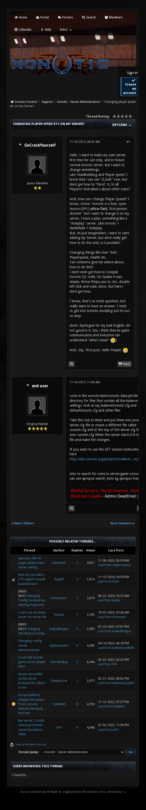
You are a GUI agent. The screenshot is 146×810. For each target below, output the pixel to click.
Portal (42, 17)
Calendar (22, 29)
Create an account (129, 86)
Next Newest (121, 523)
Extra (63, 29)
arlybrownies (121, 565)
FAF (114, 664)
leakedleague (59, 629)
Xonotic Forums (26, 102)
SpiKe (116, 600)
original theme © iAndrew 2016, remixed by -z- (94, 792)
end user (40, 386)
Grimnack (119, 617)
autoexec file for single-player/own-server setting (32, 562)
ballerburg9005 (123, 648)
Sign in (132, 73)
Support (47, 102)
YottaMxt (59, 704)
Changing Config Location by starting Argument (31, 600)
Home (20, 17)
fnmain (59, 615)
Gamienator (58, 598)
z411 (59, 727)
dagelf (59, 579)
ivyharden (59, 563)
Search (89, 17)
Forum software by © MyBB (39, 792)
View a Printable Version (31, 744)
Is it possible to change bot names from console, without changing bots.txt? (31, 704)
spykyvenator (58, 645)
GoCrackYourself (40, 145)
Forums (65, 17)
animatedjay (59, 662)
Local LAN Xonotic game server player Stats (32, 662)
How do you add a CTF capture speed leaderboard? (31, 579)
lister (115, 581)
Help (45, 29)
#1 (128, 142)
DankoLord (59, 681)
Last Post (104, 565)
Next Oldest (24, 523)
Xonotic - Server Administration (78, 102)
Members (113, 17)
